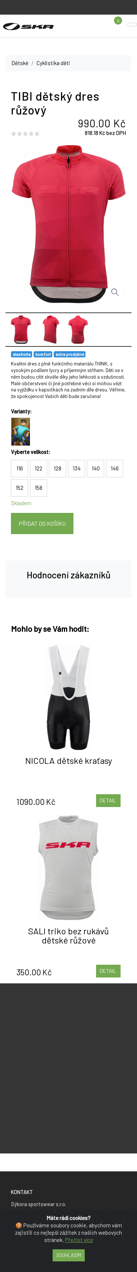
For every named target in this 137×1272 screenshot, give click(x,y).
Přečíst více (79, 1240)
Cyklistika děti (53, 63)
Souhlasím (68, 1255)
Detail (108, 800)
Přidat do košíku (42, 523)
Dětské (19, 63)
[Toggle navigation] (132, 24)
